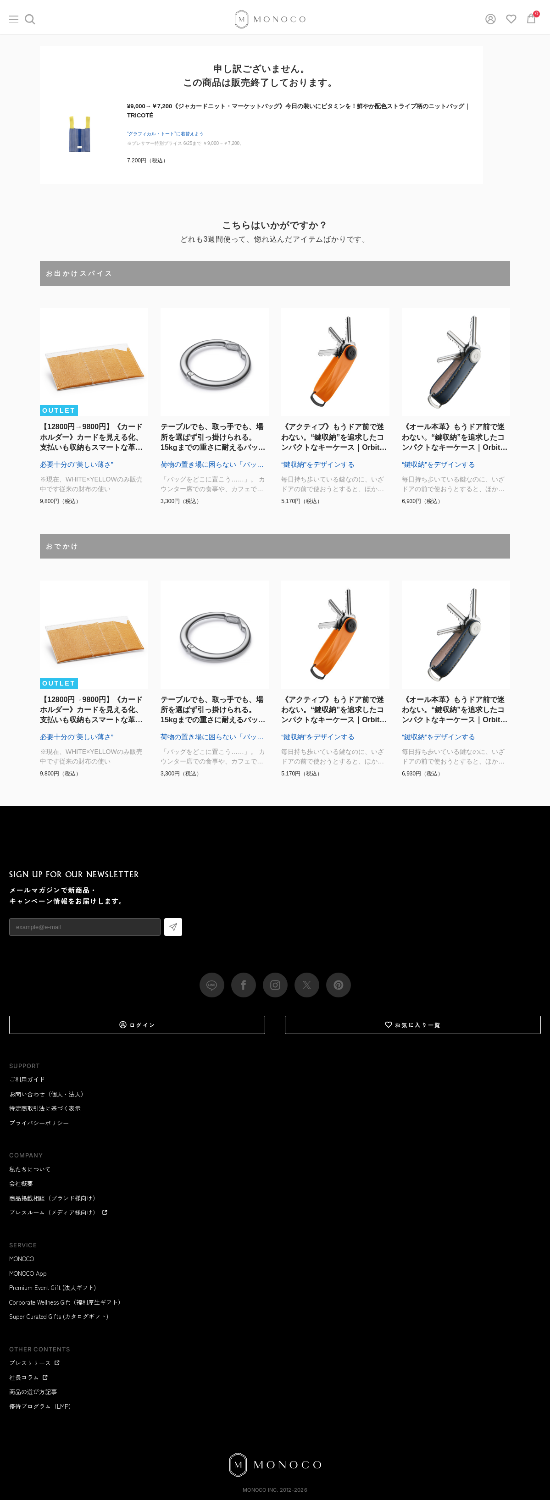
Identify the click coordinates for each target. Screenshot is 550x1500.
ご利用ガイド (27, 1079)
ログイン (137, 1025)
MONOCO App (28, 1273)
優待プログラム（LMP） (41, 1406)
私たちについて (30, 1169)
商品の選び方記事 (33, 1391)
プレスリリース (34, 1362)
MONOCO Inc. (260, 1490)
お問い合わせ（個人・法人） (48, 1094)
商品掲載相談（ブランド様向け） (54, 1198)
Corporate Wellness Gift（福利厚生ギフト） (66, 1302)
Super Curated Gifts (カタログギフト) (58, 1316)
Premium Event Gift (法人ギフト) (52, 1287)
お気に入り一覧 (412, 1025)
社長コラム (28, 1377)
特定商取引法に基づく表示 (45, 1108)
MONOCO (21, 1258)
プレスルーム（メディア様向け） (58, 1212)
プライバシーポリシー (39, 1122)
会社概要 (21, 1183)
